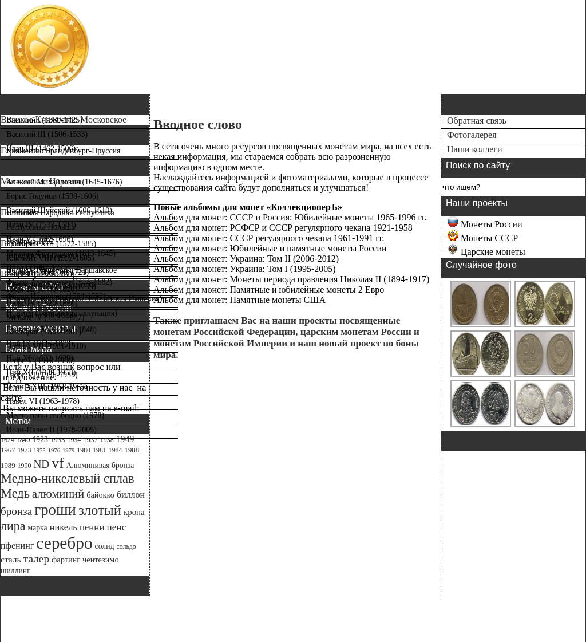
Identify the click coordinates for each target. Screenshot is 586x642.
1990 (24, 466)
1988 (131, 450)
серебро (64, 543)
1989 (8, 466)
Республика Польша (40, 227)
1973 (24, 450)
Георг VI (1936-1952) (42, 375)
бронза (16, 511)
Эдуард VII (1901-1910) (46, 346)
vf (58, 463)
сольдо (126, 546)
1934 (74, 440)
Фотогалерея (472, 135)
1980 (83, 450)
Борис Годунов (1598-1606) (52, 196)
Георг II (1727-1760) (40, 274)
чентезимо (100, 559)
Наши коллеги (474, 149)
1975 (39, 450)
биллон (131, 494)
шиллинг (15, 570)
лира (13, 526)
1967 (8, 450)
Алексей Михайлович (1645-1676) (64, 182)
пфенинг (17, 545)
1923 (39, 439)
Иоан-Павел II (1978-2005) (51, 430)
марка (37, 527)
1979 (68, 450)
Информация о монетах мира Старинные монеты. (186, 69)
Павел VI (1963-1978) (43, 401)
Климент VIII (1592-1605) (50, 258)
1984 (115, 450)
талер (36, 559)
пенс (116, 527)
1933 (57, 440)
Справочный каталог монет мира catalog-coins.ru (187, 36)
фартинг (66, 559)
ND (41, 464)
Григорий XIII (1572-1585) (51, 243)
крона (134, 512)
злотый (99, 510)
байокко (100, 494)
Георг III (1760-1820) (41, 289)
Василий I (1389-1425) (44, 120)
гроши (55, 509)
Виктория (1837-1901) (43, 332)
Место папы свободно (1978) (55, 415)
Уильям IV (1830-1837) (45, 317)
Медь (15, 493)
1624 (7, 440)
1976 (54, 450)
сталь (11, 559)
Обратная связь (476, 120)
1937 (90, 440)
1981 (99, 450)
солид (104, 546)
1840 (23, 440)
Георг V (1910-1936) (40, 360)
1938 (107, 440)
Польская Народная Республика (60, 212)
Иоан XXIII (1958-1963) (47, 387)
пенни (92, 527)
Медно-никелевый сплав (67, 478)
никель (63, 527)
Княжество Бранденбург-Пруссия (63, 151)
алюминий (58, 493)
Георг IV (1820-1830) (42, 303)
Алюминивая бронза (100, 465)
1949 (125, 439)
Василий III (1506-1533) (47, 134)
